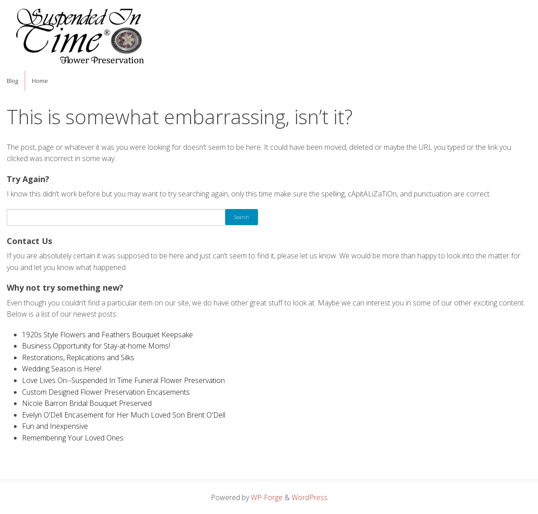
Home (40, 81)
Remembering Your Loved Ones (72, 438)
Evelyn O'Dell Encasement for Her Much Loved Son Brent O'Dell (123, 415)
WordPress (310, 497)
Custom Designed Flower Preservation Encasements (106, 392)
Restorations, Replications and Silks (78, 357)
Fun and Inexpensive (55, 426)
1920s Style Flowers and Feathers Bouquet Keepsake (107, 335)
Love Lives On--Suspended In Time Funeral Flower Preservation (123, 380)
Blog (12, 81)
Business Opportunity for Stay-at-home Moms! (96, 346)
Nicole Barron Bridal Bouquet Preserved (87, 403)
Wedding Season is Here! (61, 369)
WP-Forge (267, 497)
